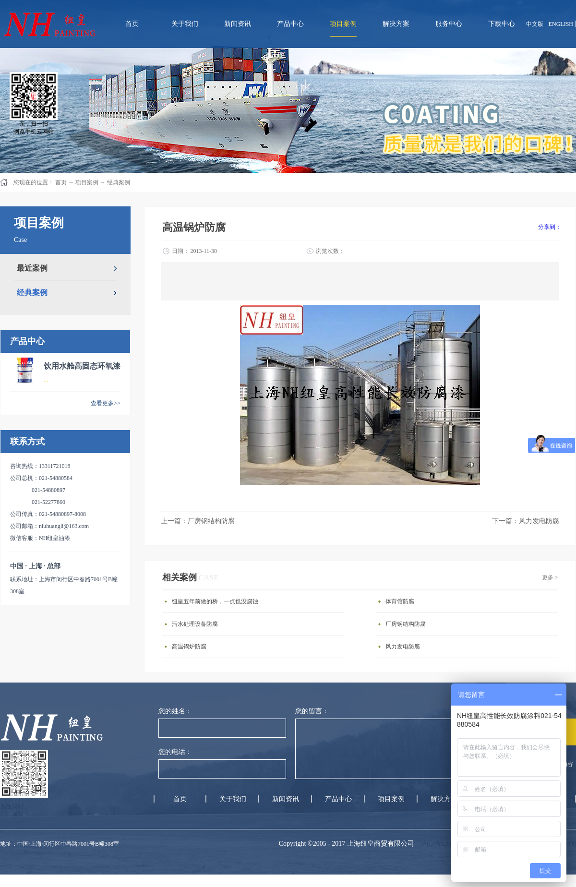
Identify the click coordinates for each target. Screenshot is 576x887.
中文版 (534, 24)
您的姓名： (175, 711)
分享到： (549, 227)
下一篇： (525, 521)
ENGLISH (561, 24)
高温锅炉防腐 (189, 646)
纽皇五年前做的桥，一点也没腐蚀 (215, 601)
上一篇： (198, 521)
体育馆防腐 (399, 601)
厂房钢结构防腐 (405, 624)
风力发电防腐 (402, 646)
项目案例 (86, 182)
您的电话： (175, 751)
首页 (132, 23)
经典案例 (118, 182)
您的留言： (312, 711)
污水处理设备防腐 (195, 624)
